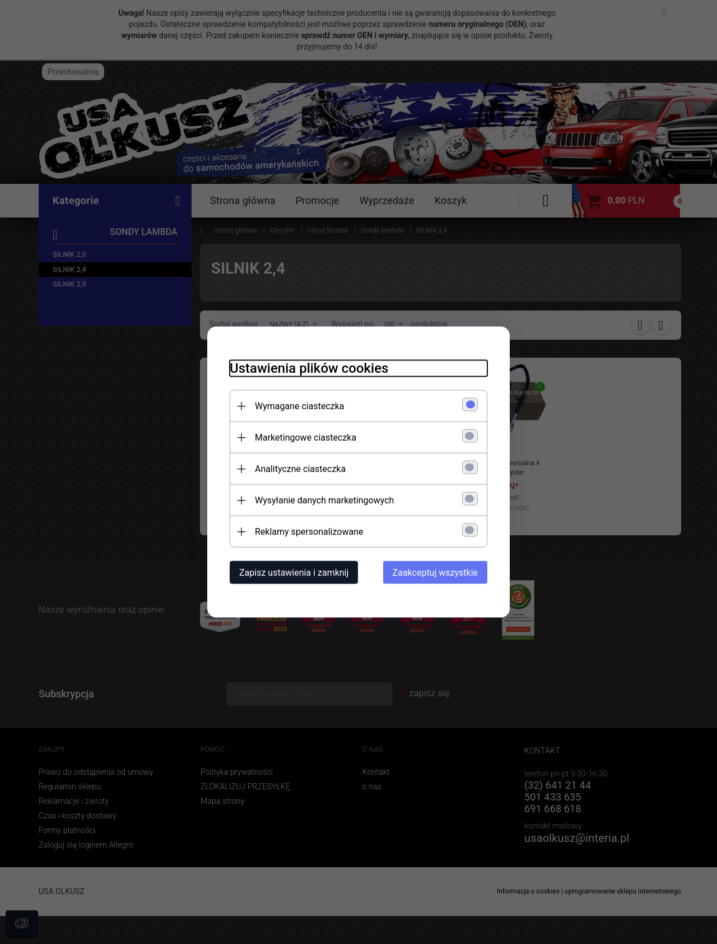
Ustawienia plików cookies (309, 368)
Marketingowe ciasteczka (305, 437)
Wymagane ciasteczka (299, 406)
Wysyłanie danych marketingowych (324, 500)
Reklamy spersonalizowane (309, 531)
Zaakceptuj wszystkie (435, 572)
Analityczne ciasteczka (300, 469)
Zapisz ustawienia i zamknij (293, 572)
